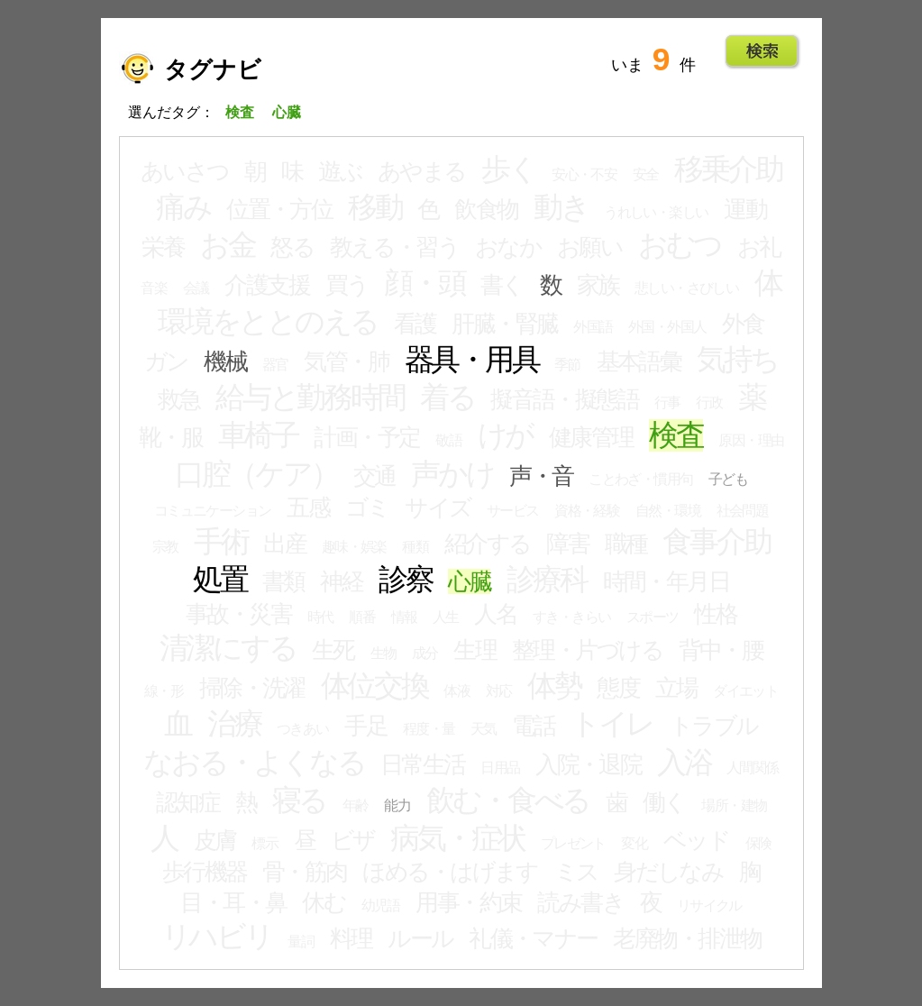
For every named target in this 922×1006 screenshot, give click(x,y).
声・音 (540, 476)
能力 (397, 805)
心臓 (469, 581)
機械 (225, 361)
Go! (762, 51)
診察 (406, 579)
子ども (727, 479)
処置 (220, 579)
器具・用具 (472, 359)
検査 (676, 435)
